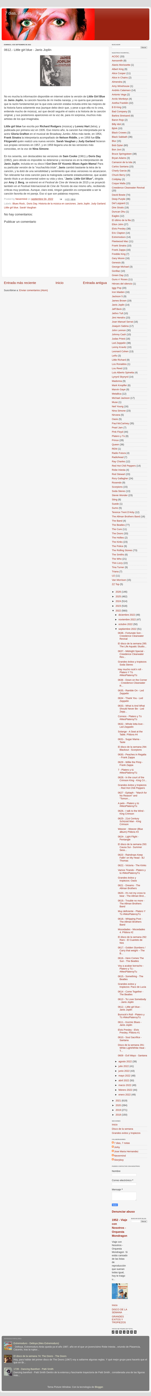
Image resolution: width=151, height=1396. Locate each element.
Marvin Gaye (118, 389)
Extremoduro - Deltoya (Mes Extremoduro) (36, 1343)
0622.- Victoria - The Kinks (132, 865)
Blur (114, 141)
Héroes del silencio (122, 283)
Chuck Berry (118, 175)
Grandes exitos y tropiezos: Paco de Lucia (132, 985)
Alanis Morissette (121, 64)
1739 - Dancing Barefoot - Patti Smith (34, 1369)
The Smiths (118, 554)
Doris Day (32, 203)
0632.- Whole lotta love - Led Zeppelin (131, 725)
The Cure (117, 529)
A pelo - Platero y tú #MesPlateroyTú (128, 805)
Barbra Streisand (121, 115)
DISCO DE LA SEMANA (119, 1311)
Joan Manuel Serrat (122, 321)
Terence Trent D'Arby (123, 512)
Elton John (117, 224)
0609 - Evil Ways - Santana (132, 1055)
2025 (119, 596)
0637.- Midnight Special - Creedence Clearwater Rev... (131, 654)
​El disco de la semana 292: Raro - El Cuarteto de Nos (132, 940)
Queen (115, 444)
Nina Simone (119, 410)
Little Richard (119, 359)
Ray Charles (118, 461)
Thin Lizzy (117, 563)
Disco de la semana (122, 1128)
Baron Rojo (118, 119)
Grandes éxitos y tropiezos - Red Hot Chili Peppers (132, 786)
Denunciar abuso (123, 1211)
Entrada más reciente (20, 283)
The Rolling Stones (122, 550)
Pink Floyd (117, 431)
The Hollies (118, 537)
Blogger (99, 1387)
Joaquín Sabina (120, 326)
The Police (117, 546)
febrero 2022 (125, 1089)
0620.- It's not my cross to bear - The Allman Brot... (132, 894)
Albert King (118, 69)
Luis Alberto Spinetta (123, 372)
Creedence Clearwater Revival (128, 187)
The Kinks (117, 541)
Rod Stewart (118, 474)
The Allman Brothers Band (126, 516)
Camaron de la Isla (122, 162)
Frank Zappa (118, 249)
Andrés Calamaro (121, 90)
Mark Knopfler (119, 385)
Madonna (117, 381)
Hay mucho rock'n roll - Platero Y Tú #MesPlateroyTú (130, 672)
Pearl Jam (117, 427)
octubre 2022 (125, 624)
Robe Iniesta (118, 469)
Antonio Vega (119, 94)
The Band (117, 520)
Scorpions (117, 486)
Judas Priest (118, 338)
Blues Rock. (19, 203)
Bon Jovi (116, 149)
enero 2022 (124, 1094)
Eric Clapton (118, 232)
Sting (114, 499)
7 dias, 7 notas (18, 13)
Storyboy (119, 1159)
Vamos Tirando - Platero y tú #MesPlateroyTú (132, 871)
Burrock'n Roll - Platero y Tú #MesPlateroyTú (131, 1016)
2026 (119, 591)
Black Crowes (119, 132)
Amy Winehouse (120, 86)
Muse (115, 402)
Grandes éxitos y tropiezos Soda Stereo (132, 663)
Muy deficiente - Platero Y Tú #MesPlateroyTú (131, 913)
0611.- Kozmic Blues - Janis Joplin (129, 1023)
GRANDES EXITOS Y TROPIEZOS (119, 1319)
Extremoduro (119, 237)
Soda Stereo (118, 491)
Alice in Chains (120, 77)
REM (114, 448)
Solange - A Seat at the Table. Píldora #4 (130, 733)
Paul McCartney (120, 423)
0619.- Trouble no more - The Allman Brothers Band (131, 903)
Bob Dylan (117, 145)
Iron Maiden (118, 292)
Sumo (115, 508)
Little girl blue (11, 207)
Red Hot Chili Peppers (124, 465)
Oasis (115, 419)
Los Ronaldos (119, 364)
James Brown (119, 300)
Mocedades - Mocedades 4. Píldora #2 (131, 931)
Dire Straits (118, 207)
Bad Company (119, 111)
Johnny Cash (119, 334)
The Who (117, 558)
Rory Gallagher (120, 478)
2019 (119, 1110)
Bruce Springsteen (122, 153)
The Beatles (118, 525)
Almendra (117, 81)
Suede (115, 503)
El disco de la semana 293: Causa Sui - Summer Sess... (132, 847)
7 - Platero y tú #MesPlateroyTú (127, 771)
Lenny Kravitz (119, 347)
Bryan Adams (119, 158)
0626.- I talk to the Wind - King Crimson (131, 812)
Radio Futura (119, 453)
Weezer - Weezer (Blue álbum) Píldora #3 (130, 830)
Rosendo (116, 482)
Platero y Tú (118, 436)
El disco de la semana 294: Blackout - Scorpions (132, 748)
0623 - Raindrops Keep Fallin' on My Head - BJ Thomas (131, 857)
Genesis (116, 262)
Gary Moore (118, 258)
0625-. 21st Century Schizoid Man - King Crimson (129, 821)
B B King (116, 107)
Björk (114, 128)
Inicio (60, 283)
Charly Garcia (119, 170)
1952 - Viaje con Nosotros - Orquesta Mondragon (119, 1227)
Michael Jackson (121, 398)
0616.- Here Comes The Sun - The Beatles (131, 959)
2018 (119, 1114)
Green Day (117, 275)
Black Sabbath (119, 136)
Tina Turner (118, 567)
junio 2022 (124, 1070)
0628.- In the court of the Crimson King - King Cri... (132, 779)
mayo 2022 (124, 1075)
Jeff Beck (117, 309)
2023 (119, 605)
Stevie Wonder (120, 495)
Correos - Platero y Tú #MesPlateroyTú (130, 718)
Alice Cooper (119, 73)
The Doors (117, 533)
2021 (119, 1100)
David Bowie (118, 194)
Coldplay (116, 179)
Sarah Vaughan (28, 207)
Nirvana (116, 414)
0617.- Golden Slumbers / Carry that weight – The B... (131, 950)
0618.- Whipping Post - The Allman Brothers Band (130, 921)
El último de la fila (121, 220)
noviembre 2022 (127, 619)
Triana (115, 571)
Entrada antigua (95, 283)
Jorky (117, 1147)
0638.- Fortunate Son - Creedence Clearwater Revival (131, 636)
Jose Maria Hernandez (126, 1151)
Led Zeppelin (119, 343)
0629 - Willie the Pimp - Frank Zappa (130, 763)
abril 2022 (124, 1080)
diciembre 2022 (127, 614)
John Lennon (119, 330)
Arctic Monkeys (120, 98)
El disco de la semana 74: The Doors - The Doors (40, 1356)
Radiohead (117, 457)
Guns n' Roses (120, 279)
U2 (113, 575)
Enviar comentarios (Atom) (33, 290)
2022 (119, 610)
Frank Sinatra (119, 245)
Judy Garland (98, 203)
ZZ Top (115, 584)
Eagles (115, 216)
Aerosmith (117, 60)
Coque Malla (118, 183)
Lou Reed (117, 368)
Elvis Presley (119, 228)
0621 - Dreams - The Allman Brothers (129, 887)
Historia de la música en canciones (57, 203)
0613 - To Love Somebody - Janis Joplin (132, 1001)
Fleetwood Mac (120, 241)
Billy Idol (116, 124)
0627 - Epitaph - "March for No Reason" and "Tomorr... (132, 795)
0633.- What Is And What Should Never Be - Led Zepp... (131, 708)
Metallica (116, 393)
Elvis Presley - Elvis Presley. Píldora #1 (129, 1031)
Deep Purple (118, 199)
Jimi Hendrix (118, 317)
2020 (119, 1105)
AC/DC (115, 56)
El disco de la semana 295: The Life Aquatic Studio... (132, 645)
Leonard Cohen (120, 351)
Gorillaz (116, 271)
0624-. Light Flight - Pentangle (128, 838)
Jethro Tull (117, 313)
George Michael (120, 266)
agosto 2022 (125, 1061)
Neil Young (117, 406)
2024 (119, 601)
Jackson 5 (117, 296)
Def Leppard (118, 203)
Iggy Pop (116, 288)
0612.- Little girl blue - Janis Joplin (129, 1008)
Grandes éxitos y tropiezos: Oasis (127, 879)
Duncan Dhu (118, 211)
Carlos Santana (120, 166)
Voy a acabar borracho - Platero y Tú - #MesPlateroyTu (131, 968)
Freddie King (118, 254)
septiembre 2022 (127, 629)
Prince (115, 440)
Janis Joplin (83, 203)
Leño (114, 355)
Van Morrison (119, 580)
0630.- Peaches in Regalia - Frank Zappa (132, 756)
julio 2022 (123, 1066)
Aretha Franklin (120, 103)
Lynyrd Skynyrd (120, 376)
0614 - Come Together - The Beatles (130, 993)
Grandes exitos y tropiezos (126, 1133)
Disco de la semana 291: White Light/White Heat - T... (132, 1048)
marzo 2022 (125, 1085)
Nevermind (120, 1155)
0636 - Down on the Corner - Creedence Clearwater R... (132, 683)
